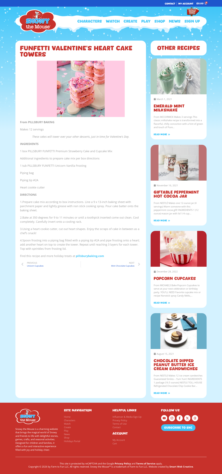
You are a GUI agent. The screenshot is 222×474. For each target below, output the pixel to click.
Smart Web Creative (181, 466)
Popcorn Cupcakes (175, 278)
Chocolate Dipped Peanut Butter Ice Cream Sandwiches (176, 365)
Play (146, 21)
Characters (89, 21)
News (175, 21)
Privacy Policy (123, 463)
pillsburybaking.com (90, 256)
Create (130, 21)
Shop (159, 21)
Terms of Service (145, 463)
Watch (113, 21)
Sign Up (192, 21)
